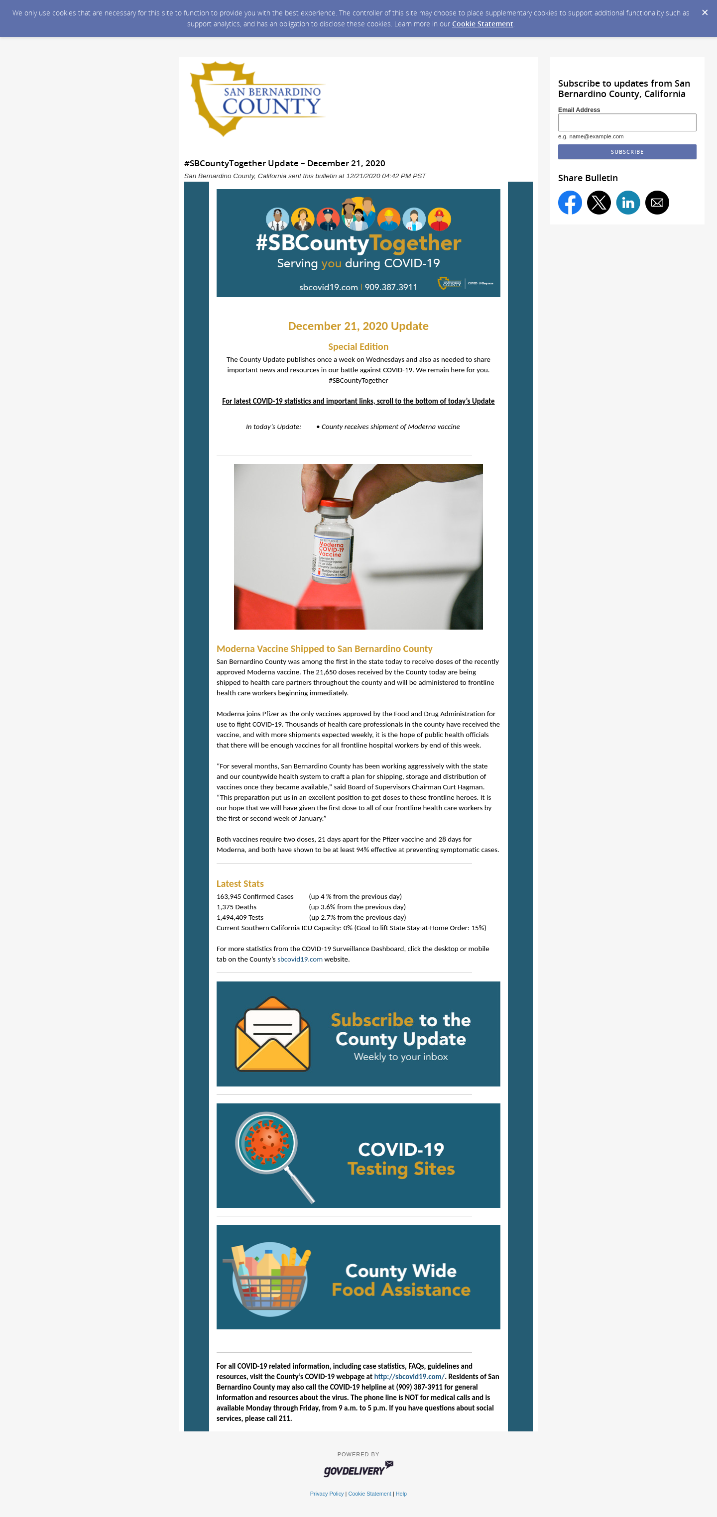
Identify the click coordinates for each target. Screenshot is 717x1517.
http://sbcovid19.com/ (409, 1376)
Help (401, 1494)
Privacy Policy (327, 1494)
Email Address (579, 110)
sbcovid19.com (300, 959)
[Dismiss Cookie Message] (704, 9)
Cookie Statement (482, 23)
